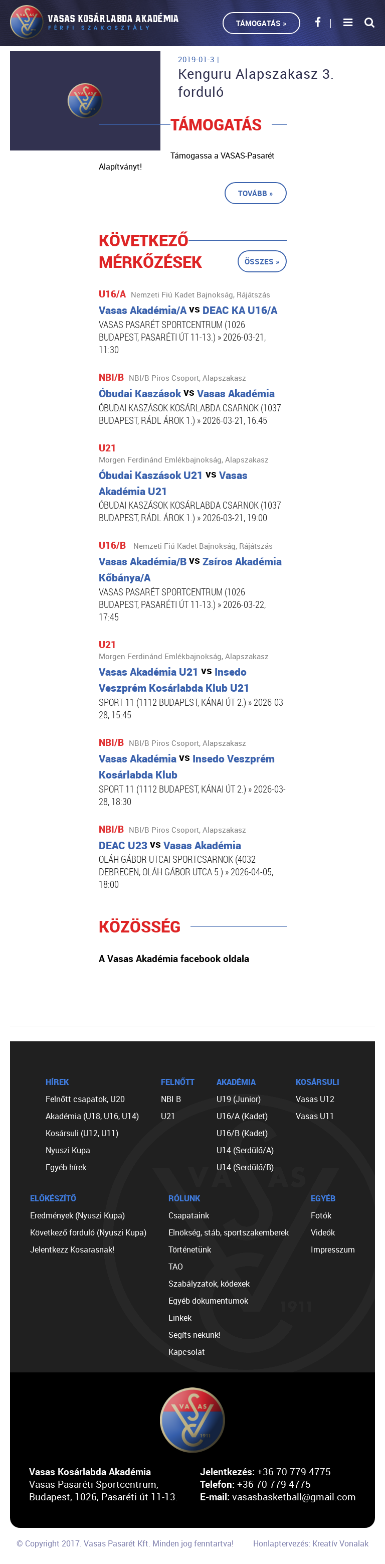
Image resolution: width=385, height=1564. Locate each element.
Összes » (262, 261)
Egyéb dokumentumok (208, 1300)
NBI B (171, 1099)
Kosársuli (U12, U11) (82, 1133)
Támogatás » (261, 23)
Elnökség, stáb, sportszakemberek (228, 1232)
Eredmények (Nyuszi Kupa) (77, 1215)
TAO (175, 1266)
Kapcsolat (186, 1351)
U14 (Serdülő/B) (245, 1167)
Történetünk (189, 1249)
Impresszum (333, 1249)
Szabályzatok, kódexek (209, 1283)
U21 (168, 1116)
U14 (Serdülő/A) (245, 1150)
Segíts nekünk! (194, 1334)
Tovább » (255, 193)
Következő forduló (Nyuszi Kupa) (88, 1232)
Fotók (321, 1215)
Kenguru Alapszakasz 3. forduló (256, 83)
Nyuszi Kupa (68, 1150)
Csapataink (188, 1215)
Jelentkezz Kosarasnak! (72, 1249)
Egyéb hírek (66, 1167)
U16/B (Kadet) (242, 1133)
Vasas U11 (315, 1116)
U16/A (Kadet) (242, 1116)
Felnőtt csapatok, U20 (85, 1099)
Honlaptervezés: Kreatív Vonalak (310, 1543)
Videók (323, 1232)
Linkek (179, 1317)
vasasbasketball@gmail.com (294, 1496)
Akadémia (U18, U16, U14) (92, 1116)
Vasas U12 (315, 1099)
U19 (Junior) (239, 1099)
